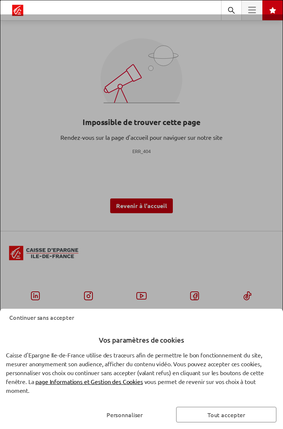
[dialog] (141, 214)
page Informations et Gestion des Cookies (89, 381)
